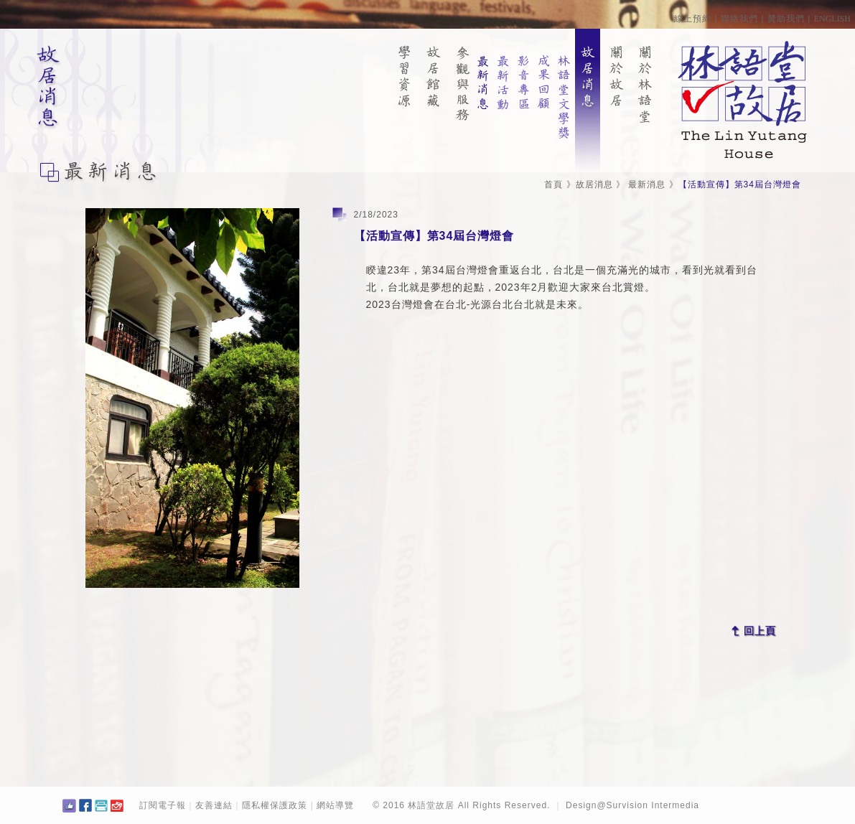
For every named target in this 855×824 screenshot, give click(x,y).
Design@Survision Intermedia (632, 805)
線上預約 (692, 19)
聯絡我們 (739, 19)
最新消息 (646, 184)
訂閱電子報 (162, 805)
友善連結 (214, 805)
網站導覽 (335, 805)
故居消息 (594, 184)
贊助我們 (786, 19)
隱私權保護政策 (274, 805)
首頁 (553, 184)
